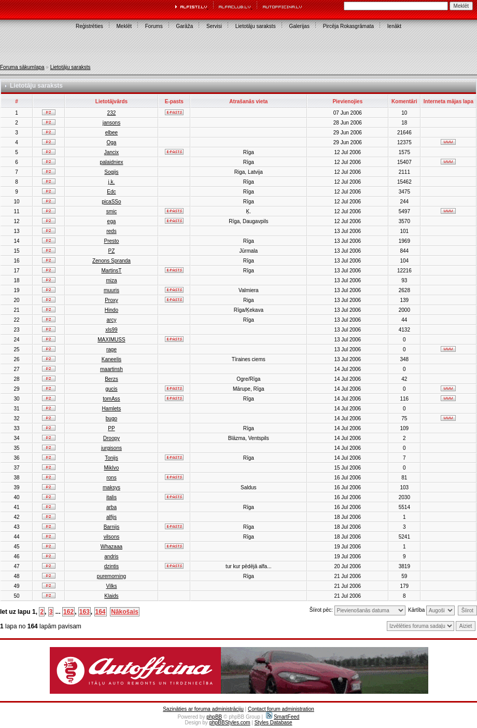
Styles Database (273, 722)
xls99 (111, 330)
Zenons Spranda (111, 261)
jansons (111, 123)
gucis (111, 389)
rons (111, 477)
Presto (111, 241)
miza (111, 280)
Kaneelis (111, 359)
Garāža (184, 26)
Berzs (111, 379)
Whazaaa (111, 547)
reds (111, 231)
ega (111, 221)
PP (111, 428)
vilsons (112, 537)
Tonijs (111, 458)
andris (111, 556)
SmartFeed (282, 717)
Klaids (111, 596)
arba (111, 507)
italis (111, 497)
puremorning (111, 576)
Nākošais (124, 611)
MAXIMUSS (111, 339)
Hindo (111, 310)
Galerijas (299, 26)
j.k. (111, 182)
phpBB (214, 717)
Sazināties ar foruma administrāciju (203, 709)
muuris (111, 290)
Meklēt (124, 26)
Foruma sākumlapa (22, 67)
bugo (111, 418)
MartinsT (111, 270)
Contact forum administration (281, 709)
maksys (111, 487)
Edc (111, 192)
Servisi (214, 26)
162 (68, 611)
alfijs (111, 517)
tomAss (111, 399)
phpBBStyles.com (229, 722)
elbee (111, 132)
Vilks (111, 586)
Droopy (111, 438)
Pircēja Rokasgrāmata (348, 26)
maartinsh (111, 369)
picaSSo (111, 201)
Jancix (111, 152)
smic (111, 211)
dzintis (111, 566)
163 (84, 611)
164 (100, 611)
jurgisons (111, 448)
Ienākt (394, 26)
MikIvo (111, 468)
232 (111, 113)
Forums (154, 26)
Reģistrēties (89, 26)
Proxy (111, 300)
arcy (111, 320)
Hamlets (111, 408)
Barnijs (112, 527)
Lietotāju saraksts (255, 26)
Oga (111, 142)
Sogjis (111, 172)
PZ (111, 251)
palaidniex (111, 162)
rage (111, 349)
